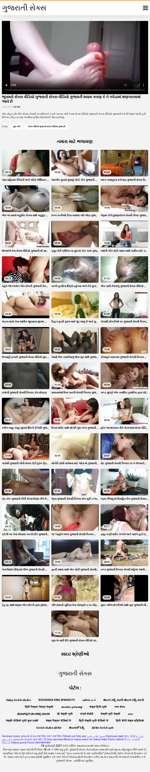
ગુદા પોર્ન (16, 126)
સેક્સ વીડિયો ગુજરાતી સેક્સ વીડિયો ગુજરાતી (46, 126)
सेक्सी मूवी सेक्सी (110, 713)
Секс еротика (55, 739)
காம (130, 713)
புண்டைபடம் (89, 699)
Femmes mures (11, 736)
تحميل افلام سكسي (96, 736)
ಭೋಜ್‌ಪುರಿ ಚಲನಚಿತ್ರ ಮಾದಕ (33, 713)
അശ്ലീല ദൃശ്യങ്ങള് (71, 706)
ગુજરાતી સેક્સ (28, 736)
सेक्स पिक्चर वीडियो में (58, 720)
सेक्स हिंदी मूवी (98, 706)
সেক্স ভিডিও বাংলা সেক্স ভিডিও (49, 736)
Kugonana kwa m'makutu (56, 699)
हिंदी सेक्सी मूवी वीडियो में (93, 720)
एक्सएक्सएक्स (43, 742)
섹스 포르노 (131, 736)
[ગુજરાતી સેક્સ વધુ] (145, 8)
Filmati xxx (69, 736)
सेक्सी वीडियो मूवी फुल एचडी (22, 720)
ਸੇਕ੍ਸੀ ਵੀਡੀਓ (86, 713)
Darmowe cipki (114, 736)
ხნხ (91, 739)
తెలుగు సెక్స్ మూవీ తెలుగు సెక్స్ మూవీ (123, 699)
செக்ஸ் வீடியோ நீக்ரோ (48, 727)
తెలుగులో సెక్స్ (76, 727)
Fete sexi (81, 736)
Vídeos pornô (19, 742)
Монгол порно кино (76, 739)
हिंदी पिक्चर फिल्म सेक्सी (39, 706)
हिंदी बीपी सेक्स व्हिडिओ (130, 720)
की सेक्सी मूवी (65, 713)
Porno (30, 742)
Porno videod (116, 739)
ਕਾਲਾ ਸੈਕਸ (120, 706)
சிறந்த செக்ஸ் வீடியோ (18, 699)
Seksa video (100, 739)
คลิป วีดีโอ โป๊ (39, 739)
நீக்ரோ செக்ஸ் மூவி (102, 727)
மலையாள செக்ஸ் (22, 739)
